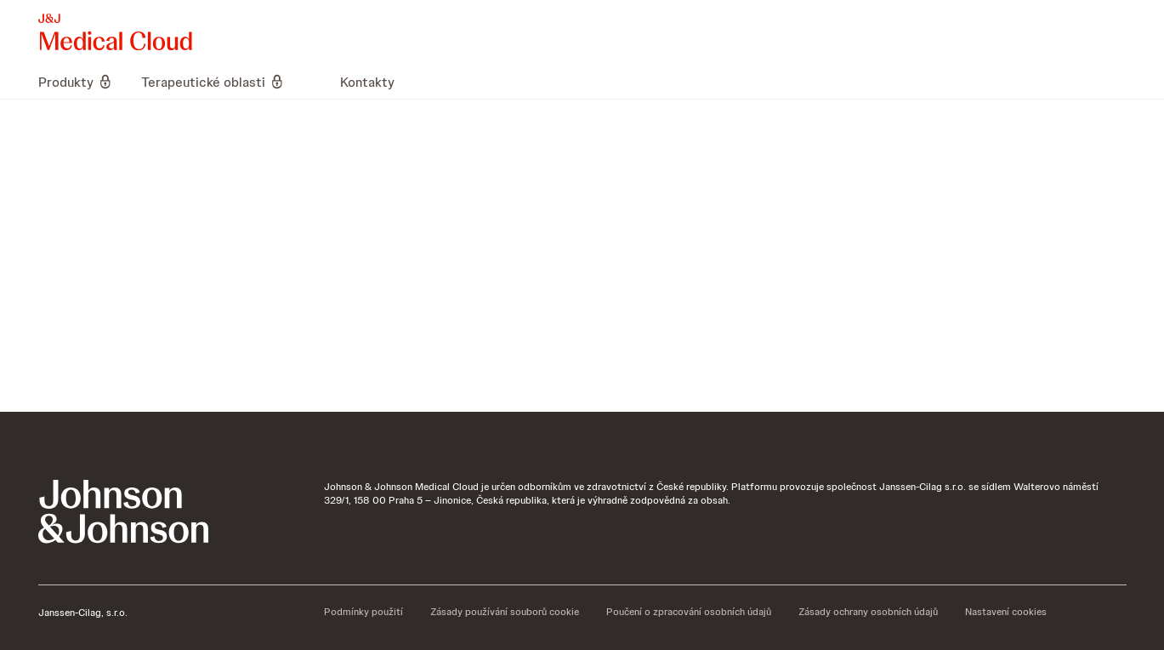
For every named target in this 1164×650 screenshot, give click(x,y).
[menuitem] (83, 82)
